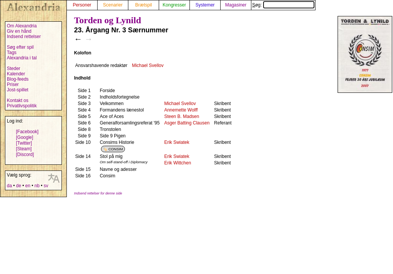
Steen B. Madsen (181, 116)
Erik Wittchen (177, 163)
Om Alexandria (22, 26)
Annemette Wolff (180, 110)
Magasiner (235, 5)
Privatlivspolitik (22, 105)
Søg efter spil (20, 47)
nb (37, 185)
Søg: (283, 5)
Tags (11, 52)
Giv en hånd (19, 31)
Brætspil (143, 5)
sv (46, 185)
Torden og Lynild (107, 20)
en (27, 185)
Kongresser (174, 5)
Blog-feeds (17, 79)
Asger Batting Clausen (186, 123)
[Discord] (25, 154)
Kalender (16, 73)
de (18, 185)
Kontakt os (17, 100)
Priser (13, 84)
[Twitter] (24, 143)
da (9, 185)
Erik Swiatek (176, 142)
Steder (13, 68)
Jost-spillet (17, 89)
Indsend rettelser (24, 36)
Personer (82, 5)
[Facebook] (27, 131)
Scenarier (112, 5)
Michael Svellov (147, 65)
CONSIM (115, 149)
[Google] (24, 137)
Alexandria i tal (22, 58)
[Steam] (24, 148)
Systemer (205, 5)
